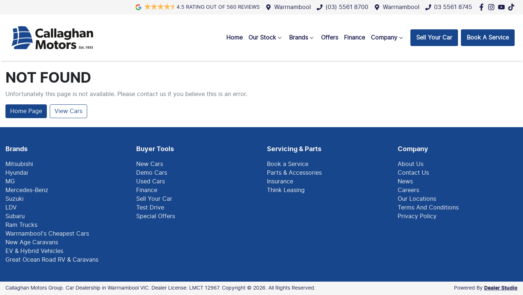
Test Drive (150, 208)
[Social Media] (513, 7)
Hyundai (16, 173)
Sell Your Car (434, 38)
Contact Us (413, 173)
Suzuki (14, 199)
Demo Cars (151, 173)
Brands (302, 37)
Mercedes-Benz (26, 190)
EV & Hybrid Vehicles (34, 251)
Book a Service (287, 164)
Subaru (15, 216)
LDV (11, 208)
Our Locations (417, 199)
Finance (354, 38)
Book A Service (488, 38)
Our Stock (265, 37)
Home (234, 38)
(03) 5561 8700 (346, 7)
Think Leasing (286, 190)
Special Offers (155, 216)
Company (388, 37)
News (405, 181)
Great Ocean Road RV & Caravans (51, 260)
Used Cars (150, 181)
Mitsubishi (19, 164)
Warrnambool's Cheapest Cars (47, 234)
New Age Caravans (31, 242)
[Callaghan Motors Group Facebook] (483, 7)
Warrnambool (292, 7)
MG (10, 181)
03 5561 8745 (453, 7)
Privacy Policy (417, 216)
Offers (329, 38)
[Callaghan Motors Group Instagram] (493, 7)
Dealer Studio (501, 288)
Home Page (26, 111)
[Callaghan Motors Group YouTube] (503, 7)
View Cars (68, 111)
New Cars (149, 164)
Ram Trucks (21, 225)
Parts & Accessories (294, 173)
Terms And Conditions (428, 208)
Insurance (280, 181)
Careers (408, 190)
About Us (410, 164)
